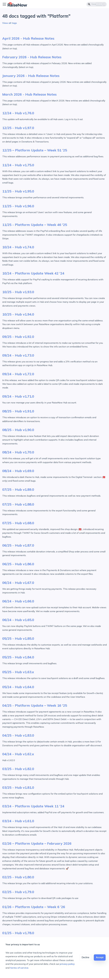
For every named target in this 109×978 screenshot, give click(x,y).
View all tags (9, 23)
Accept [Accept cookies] (99, 957)
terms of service (19, 967)
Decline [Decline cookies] (85, 957)
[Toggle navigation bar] (4, 4)
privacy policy (67, 963)
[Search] (96, 4)
